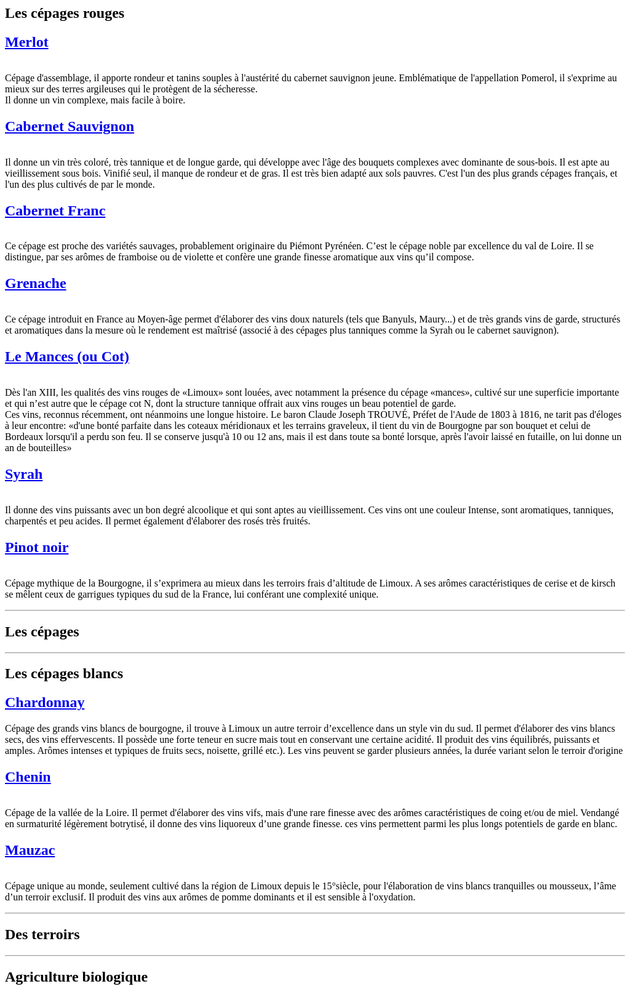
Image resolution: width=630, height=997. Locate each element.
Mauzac (30, 850)
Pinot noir (36, 547)
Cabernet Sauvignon (69, 126)
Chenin (28, 777)
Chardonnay (44, 702)
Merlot (27, 42)
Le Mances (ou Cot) (67, 356)
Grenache (35, 283)
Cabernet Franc (55, 210)
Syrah (23, 474)
